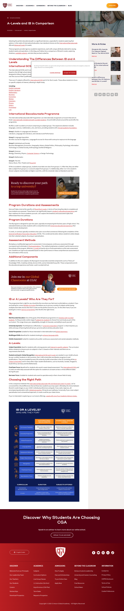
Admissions (40, 5)
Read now (94, 56)
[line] (108, 94)
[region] (62, 69)
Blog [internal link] (70, 5)
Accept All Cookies (69, 72)
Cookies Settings (55, 72)
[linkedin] (104, 94)
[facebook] (96, 94)
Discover (19, 5)
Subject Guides (32, 30)
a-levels (26, 30)
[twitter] (100, 94)
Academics (30, 5)
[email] (112, 94)
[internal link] (112, 5)
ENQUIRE (112, 5)
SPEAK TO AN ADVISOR (62, 535)
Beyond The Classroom (56, 5)
